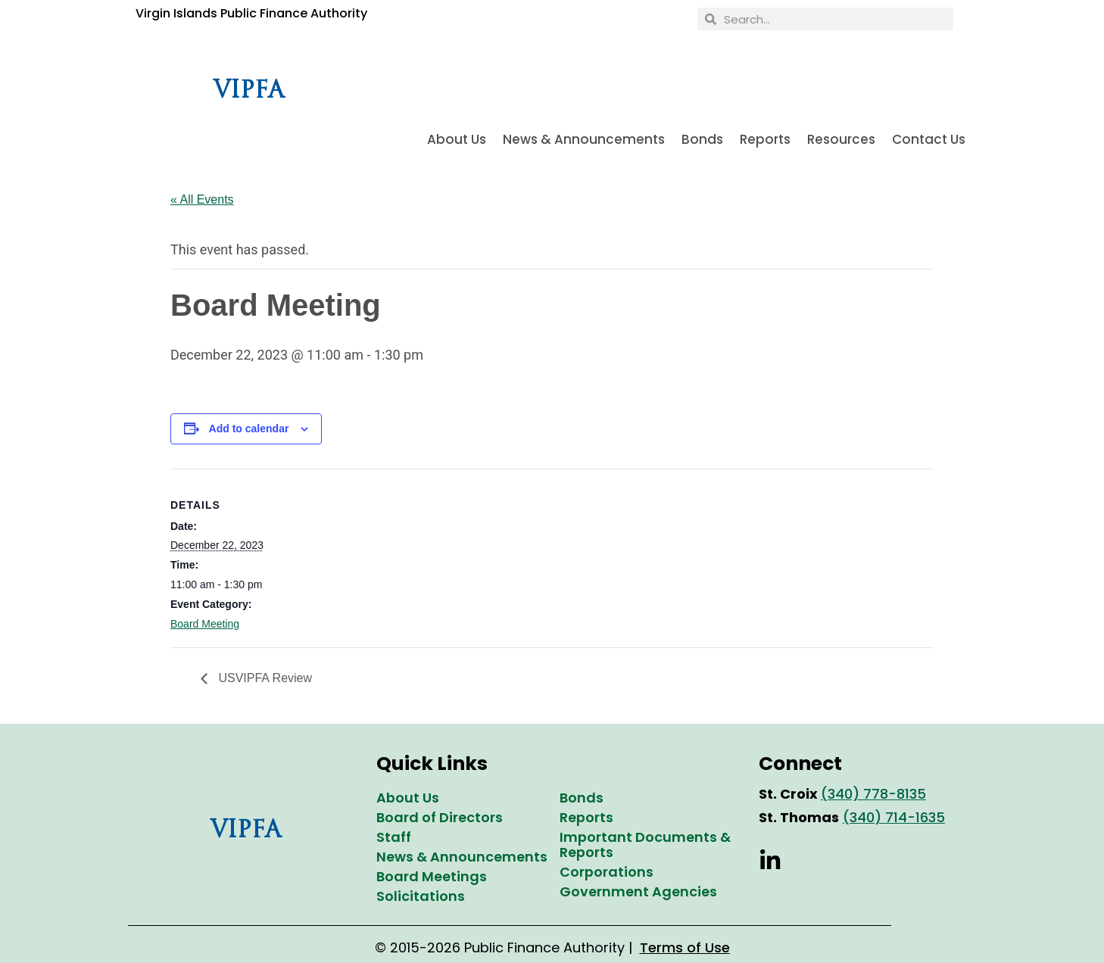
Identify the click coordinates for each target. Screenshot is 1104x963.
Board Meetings (431, 876)
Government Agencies (638, 891)
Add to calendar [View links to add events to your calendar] (249, 428)
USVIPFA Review (263, 678)
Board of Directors (439, 817)
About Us (456, 139)
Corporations (606, 871)
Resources (841, 139)
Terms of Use (685, 947)
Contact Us (928, 139)
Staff (393, 836)
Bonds (702, 139)
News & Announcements (584, 139)
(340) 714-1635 (894, 817)
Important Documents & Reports (645, 844)
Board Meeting (204, 624)
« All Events (202, 199)
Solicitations (420, 896)
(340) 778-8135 (873, 793)
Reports (765, 139)
